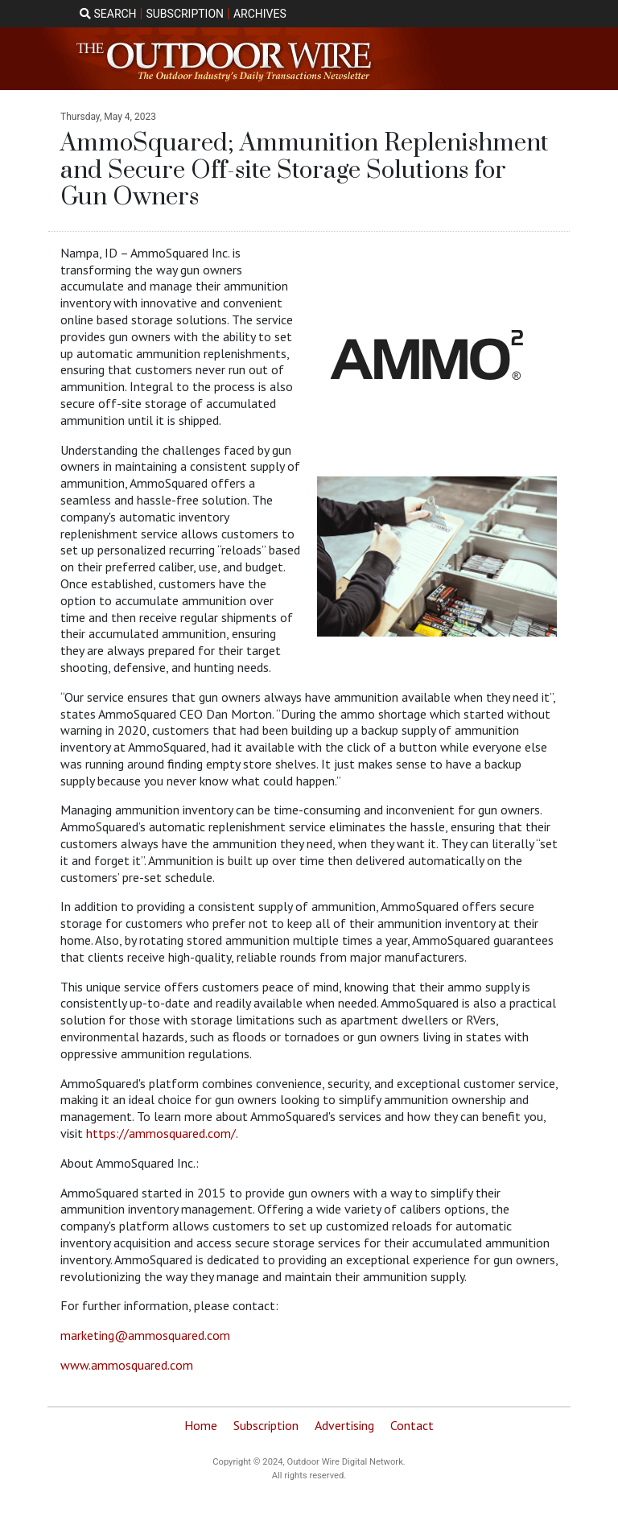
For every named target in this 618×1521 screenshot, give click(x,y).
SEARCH (108, 13)
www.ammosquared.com (126, 1365)
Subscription (266, 1425)
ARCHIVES (259, 13)
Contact (412, 1425)
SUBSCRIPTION (185, 13)
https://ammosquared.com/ (161, 1133)
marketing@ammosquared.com (145, 1335)
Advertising (344, 1425)
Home (200, 1425)
